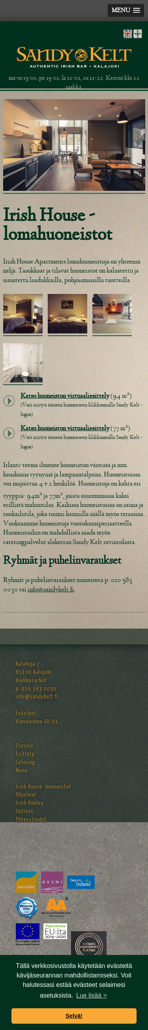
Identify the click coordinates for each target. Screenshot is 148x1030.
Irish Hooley (30, 803)
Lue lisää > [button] (91, 995)
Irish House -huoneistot (43, 786)
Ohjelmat (26, 794)
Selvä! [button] (74, 1016)
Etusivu (24, 745)
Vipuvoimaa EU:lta (37, 721)
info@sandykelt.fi (51, 589)
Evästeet (26, 713)
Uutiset (25, 811)
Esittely (25, 754)
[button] (126, 10)
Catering (25, 762)
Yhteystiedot (31, 819)
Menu (22, 770)
